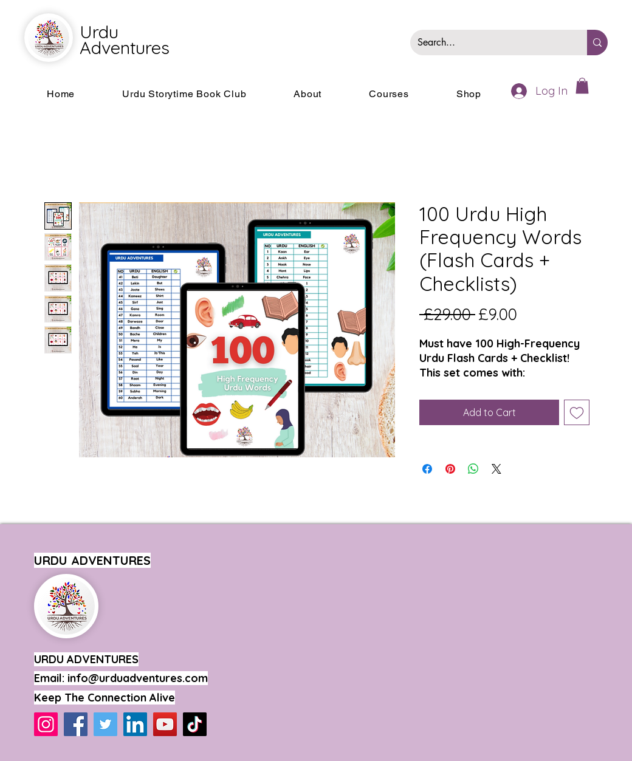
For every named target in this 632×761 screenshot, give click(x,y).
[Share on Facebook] (427, 469)
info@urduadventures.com (137, 678)
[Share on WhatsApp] (473, 469)
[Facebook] (76, 724)
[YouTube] (165, 724)
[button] (582, 86)
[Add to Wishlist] (576, 412)
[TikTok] (195, 724)
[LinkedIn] (135, 724)
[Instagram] (46, 724)
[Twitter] (105, 724)
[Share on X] (496, 469)
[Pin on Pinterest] (450, 469)
